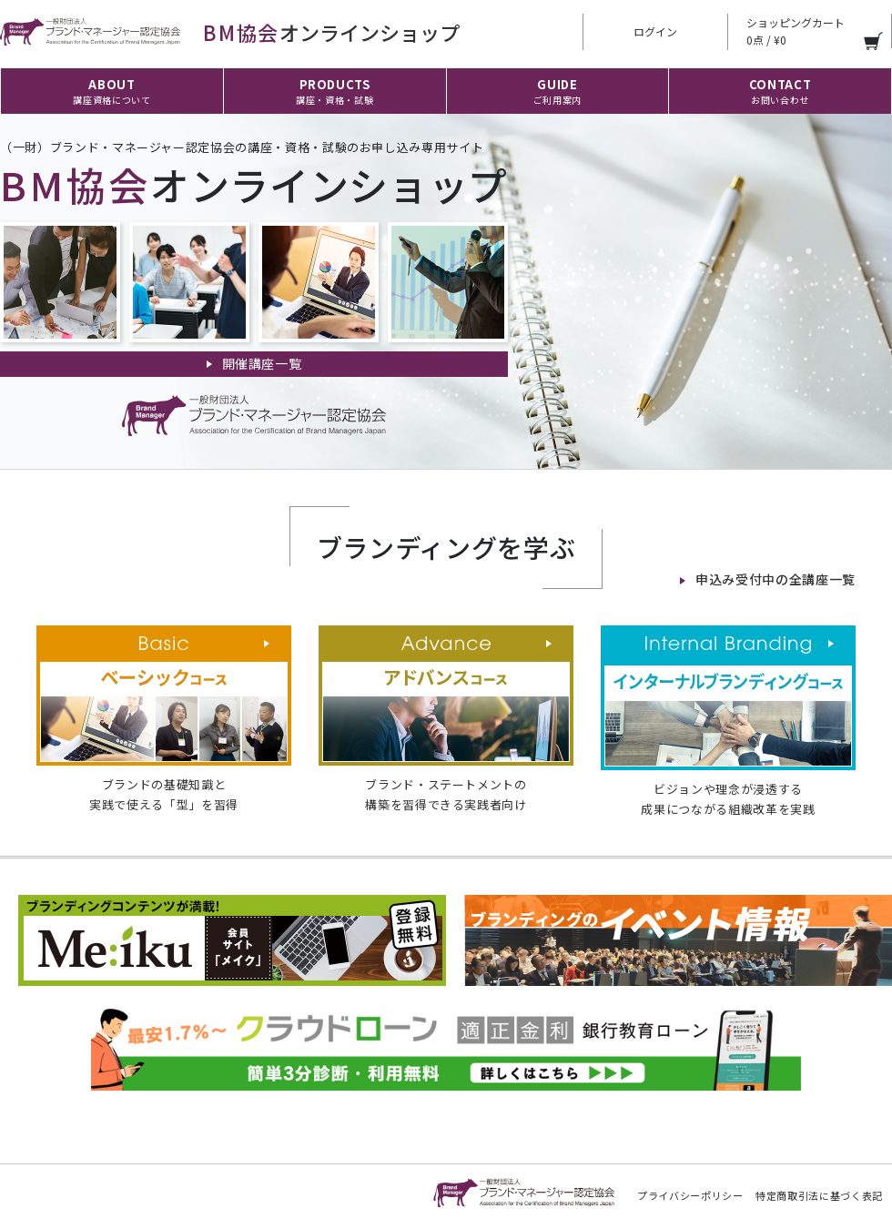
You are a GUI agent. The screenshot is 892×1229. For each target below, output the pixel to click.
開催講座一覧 (262, 363)
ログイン (655, 31)
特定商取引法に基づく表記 (819, 1195)
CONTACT (780, 91)
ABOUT (111, 91)
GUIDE (557, 91)
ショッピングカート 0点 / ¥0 (795, 31)
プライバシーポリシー (690, 1195)
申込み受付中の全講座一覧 (775, 579)
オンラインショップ (230, 32)
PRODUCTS (334, 91)
